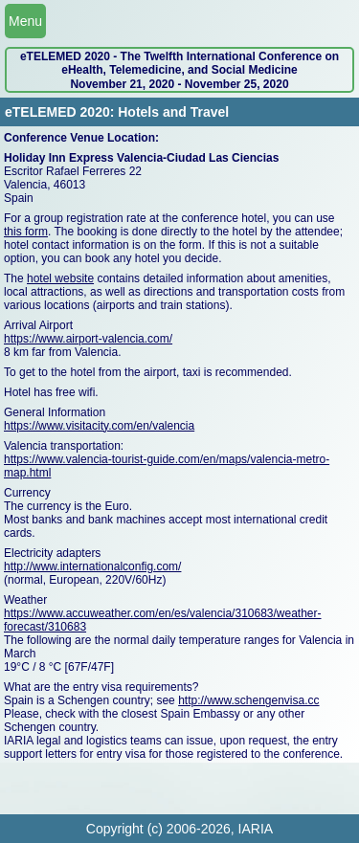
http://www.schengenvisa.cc (248, 700)
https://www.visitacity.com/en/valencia (99, 426)
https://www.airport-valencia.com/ (88, 338)
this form (26, 231)
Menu (25, 21)
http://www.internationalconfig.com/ (92, 566)
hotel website (60, 278)
